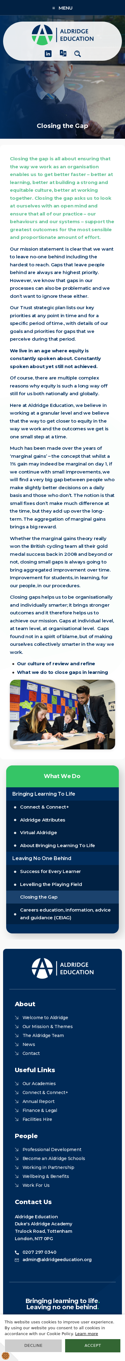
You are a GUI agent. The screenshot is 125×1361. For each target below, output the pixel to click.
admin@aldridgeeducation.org (57, 1259)
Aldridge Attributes (42, 820)
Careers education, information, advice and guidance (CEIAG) (65, 914)
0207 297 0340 (39, 1252)
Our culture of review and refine (56, 663)
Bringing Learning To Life (43, 794)
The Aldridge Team (43, 1035)
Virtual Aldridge (38, 832)
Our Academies (39, 1083)
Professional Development (52, 1149)
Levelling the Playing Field (51, 884)
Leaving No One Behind (41, 858)
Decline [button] (33, 1345)
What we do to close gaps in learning (62, 672)
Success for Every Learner (50, 871)
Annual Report (39, 1101)
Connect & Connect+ (44, 807)
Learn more (86, 1333)
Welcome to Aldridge (45, 1017)
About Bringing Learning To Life (57, 845)
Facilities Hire (37, 1119)
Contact (31, 1053)
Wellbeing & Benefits (46, 1176)
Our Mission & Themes (48, 1026)
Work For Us (36, 1185)
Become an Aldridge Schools (54, 1158)
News (29, 1044)
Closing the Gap (38, 897)
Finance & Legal (40, 1110)
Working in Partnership (48, 1167)
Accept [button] (93, 1345)
